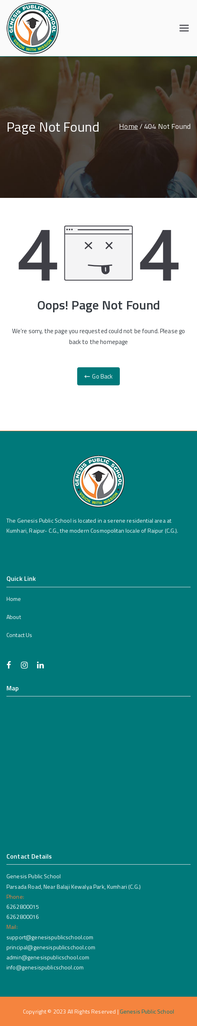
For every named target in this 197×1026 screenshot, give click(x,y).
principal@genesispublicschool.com (50, 947)
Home (13, 598)
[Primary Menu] (184, 28)
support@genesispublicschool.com (50, 937)
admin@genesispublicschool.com (47, 957)
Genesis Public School (147, 1011)
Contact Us (19, 635)
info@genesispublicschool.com (45, 967)
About (13, 617)
